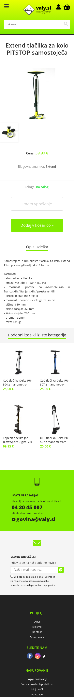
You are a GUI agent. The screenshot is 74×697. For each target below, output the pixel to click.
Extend (51, 166)
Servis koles (37, 637)
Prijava (60, 7)
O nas (37, 621)
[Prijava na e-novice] (61, 570)
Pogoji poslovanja (37, 679)
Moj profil (37, 689)
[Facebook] (30, 656)
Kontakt (37, 632)
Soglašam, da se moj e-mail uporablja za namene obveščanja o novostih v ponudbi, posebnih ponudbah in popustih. (32, 581)
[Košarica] (66, 7)
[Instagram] (38, 656)
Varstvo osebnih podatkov (37, 684)
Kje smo (37, 626)
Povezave (37, 694)
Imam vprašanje (37, 204)
